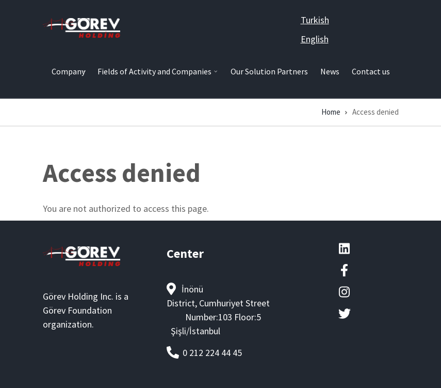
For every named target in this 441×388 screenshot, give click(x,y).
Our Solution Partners (269, 71)
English (315, 39)
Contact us (371, 71)
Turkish (315, 20)
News (329, 71)
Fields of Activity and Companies (155, 75)
